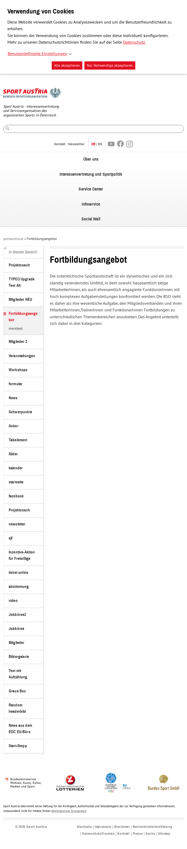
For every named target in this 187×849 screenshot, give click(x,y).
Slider (13, 454)
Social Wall (90, 219)
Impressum (103, 827)
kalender (16, 468)
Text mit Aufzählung (18, 674)
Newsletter (76, 144)
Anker (13, 426)
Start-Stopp (18, 746)
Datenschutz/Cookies (98, 834)
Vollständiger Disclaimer (68, 811)
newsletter (17, 524)
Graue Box (17, 691)
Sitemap (164, 834)
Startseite (84, 827)
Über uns (90, 159)
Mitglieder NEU (20, 300)
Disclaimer (122, 827)
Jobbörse (16, 629)
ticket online (18, 573)
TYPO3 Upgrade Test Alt (22, 282)
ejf (10, 538)
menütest (15, 329)
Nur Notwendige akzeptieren (110, 65)
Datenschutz (134, 42)
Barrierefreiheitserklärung (152, 827)
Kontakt (59, 144)
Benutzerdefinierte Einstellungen (37, 53)
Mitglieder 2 (18, 342)
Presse (138, 834)
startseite (16, 482)
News (13, 398)
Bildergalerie (19, 657)
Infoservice (91, 204)
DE (93, 144)
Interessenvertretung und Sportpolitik (91, 174)
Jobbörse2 (17, 615)
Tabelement (18, 440)
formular (15, 384)
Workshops (18, 370)
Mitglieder (17, 643)
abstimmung (19, 587)
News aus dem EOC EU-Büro (20, 729)
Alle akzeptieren (67, 65)
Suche (150, 834)
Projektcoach (19, 265)
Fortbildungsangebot (42, 239)
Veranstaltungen (22, 356)
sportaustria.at (13, 239)
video (13, 601)
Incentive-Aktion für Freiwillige (22, 555)
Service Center (91, 189)
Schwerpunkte (20, 412)
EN (100, 144)
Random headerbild (17, 708)
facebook (16, 496)
